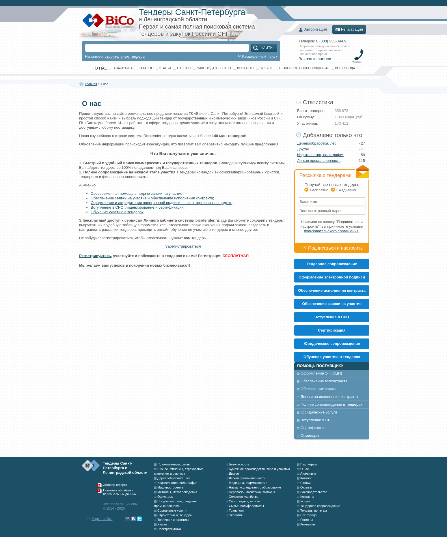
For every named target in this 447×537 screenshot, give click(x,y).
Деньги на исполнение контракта (329, 396)
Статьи (165, 68)
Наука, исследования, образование (255, 487)
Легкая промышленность (318, 160)
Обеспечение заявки (318, 389)
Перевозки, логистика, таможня (252, 492)
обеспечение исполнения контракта (182, 198)
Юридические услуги (319, 412)
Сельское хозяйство (243, 496)
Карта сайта (102, 519)
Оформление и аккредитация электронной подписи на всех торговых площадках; (162, 203)
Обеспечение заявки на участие (118, 198)
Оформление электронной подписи (332, 277)
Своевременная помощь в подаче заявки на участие (136, 193)
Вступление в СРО (107, 207)
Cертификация (331, 330)
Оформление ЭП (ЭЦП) (321, 373)
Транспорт (236, 510)
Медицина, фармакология (248, 482)
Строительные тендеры (174, 515)
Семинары (310, 435)
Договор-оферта (115, 485)
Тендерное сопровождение (304, 68)
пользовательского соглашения (331, 231)
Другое (303, 149)
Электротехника (169, 529)
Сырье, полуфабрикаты (246, 506)
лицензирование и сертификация (155, 207)
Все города (345, 68)
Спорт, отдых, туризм (244, 501)
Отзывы (184, 68)
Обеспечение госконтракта (324, 381)
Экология (236, 515)
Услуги (266, 68)
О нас (104, 84)
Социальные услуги (172, 510)
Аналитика (123, 68)
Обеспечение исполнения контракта (332, 290)
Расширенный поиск (257, 56)
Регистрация (349, 29)
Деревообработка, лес (316, 143)
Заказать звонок (315, 58)
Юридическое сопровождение (332, 343)
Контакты (245, 68)
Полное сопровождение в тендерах (331, 404)
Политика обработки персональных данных (119, 492)
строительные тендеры (125, 56)
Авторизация (315, 29)
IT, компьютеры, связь (173, 464)
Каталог (146, 68)
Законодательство (214, 68)
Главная (91, 84)
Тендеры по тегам (313, 510)
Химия (162, 524)
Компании (307, 524)
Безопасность (239, 464)
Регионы (306, 519)
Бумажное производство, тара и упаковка (259, 469)
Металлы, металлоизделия (177, 492)
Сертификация (314, 428)
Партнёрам (308, 464)
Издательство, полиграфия (320, 155)
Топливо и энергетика (173, 519)
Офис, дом (165, 496)
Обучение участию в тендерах (117, 212)
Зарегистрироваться (183, 246)
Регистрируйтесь (95, 256)
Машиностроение (170, 487)
